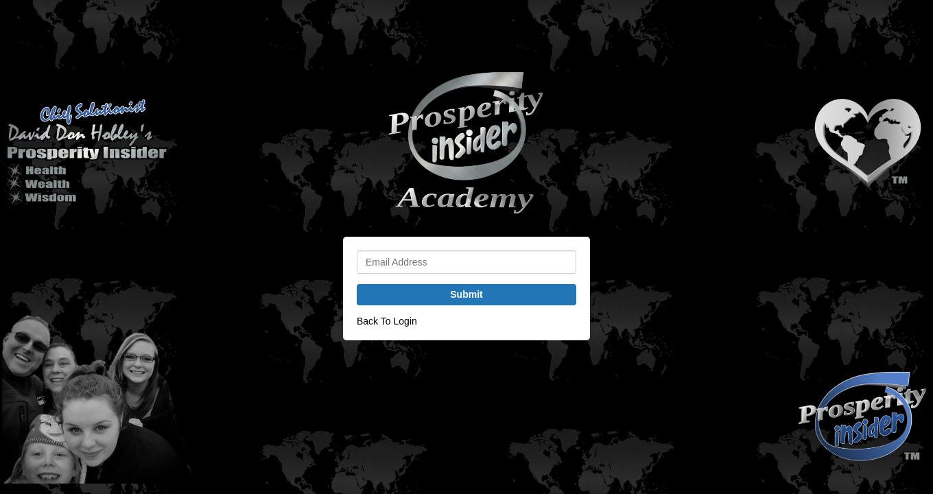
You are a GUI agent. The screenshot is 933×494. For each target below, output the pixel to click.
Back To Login (387, 321)
